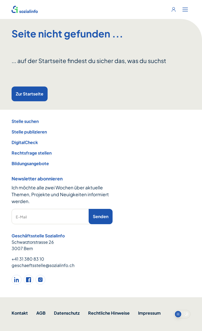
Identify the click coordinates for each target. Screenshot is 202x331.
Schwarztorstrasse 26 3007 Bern (33, 245)
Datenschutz (67, 313)
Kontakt (20, 313)
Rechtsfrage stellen (32, 153)
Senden (100, 216)
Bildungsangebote (30, 163)
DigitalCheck (25, 142)
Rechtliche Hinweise (109, 313)
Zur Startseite (29, 94)
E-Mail (21, 216)
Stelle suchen (25, 121)
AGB (41, 313)
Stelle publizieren (29, 132)
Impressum (149, 313)
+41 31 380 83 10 (28, 259)
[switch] (182, 314)
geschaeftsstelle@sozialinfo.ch (43, 265)
